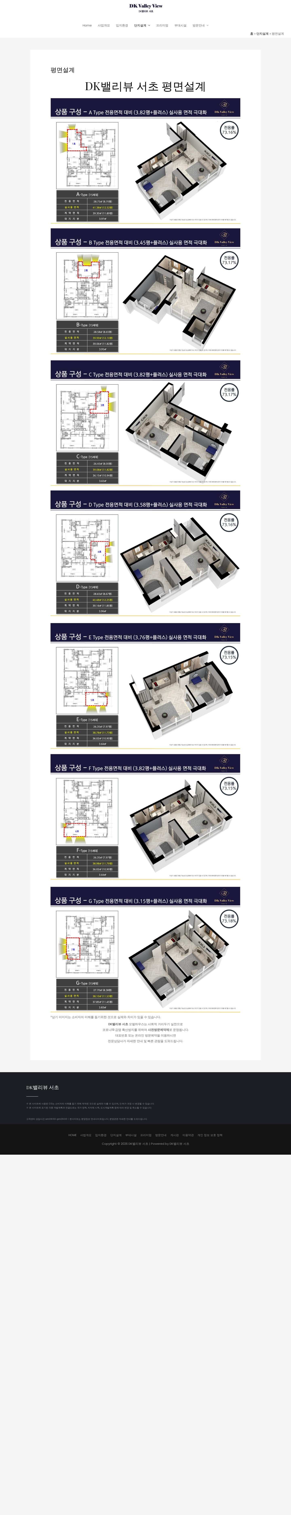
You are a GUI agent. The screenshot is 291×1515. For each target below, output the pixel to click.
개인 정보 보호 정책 (214, 1136)
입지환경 (122, 27)
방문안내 (199, 27)
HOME (68, 1136)
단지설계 (140, 27)
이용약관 (191, 1136)
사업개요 (104, 27)
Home (87, 27)
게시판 (176, 1136)
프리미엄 (162, 27)
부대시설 (180, 27)
